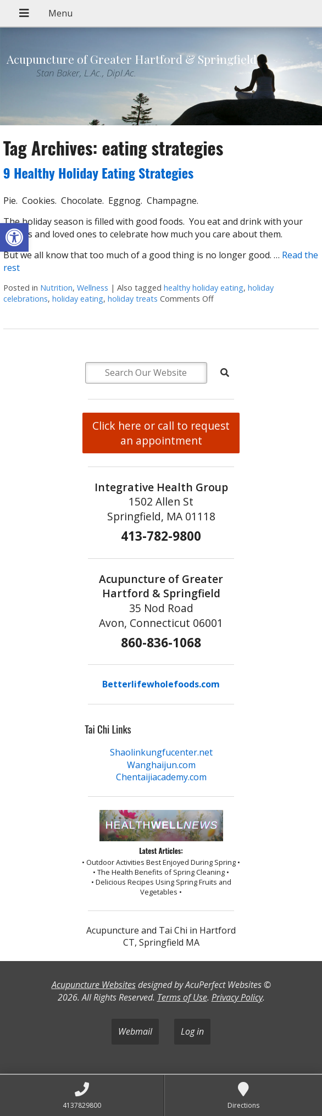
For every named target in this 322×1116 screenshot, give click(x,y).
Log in (192, 1031)
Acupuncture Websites (94, 985)
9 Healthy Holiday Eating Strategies (98, 172)
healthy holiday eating (203, 287)
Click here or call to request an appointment (161, 433)
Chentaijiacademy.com (161, 777)
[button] (14, 237)
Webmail (135, 1031)
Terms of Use (182, 997)
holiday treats (133, 298)
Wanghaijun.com (161, 765)
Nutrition (56, 287)
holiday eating (77, 298)
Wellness (92, 287)
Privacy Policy (237, 997)
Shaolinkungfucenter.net (161, 752)
